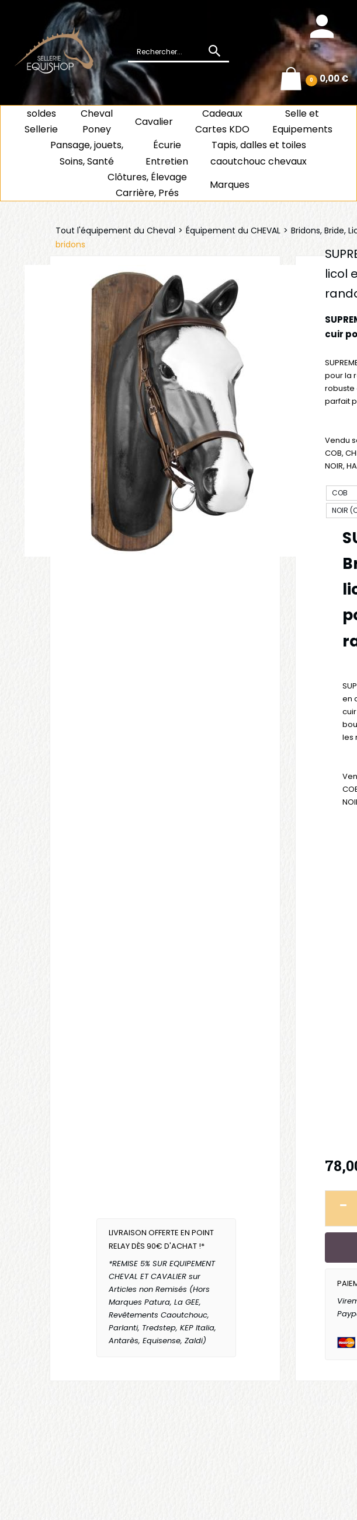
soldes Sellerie (41, 121)
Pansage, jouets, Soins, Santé (86, 152)
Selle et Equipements (302, 121)
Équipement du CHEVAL (233, 230)
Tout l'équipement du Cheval (115, 230)
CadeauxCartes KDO (222, 121)
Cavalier (154, 121)
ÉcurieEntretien (166, 152)
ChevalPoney (97, 121)
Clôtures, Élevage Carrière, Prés (147, 185)
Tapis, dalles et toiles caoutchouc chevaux (258, 152)
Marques (229, 184)
